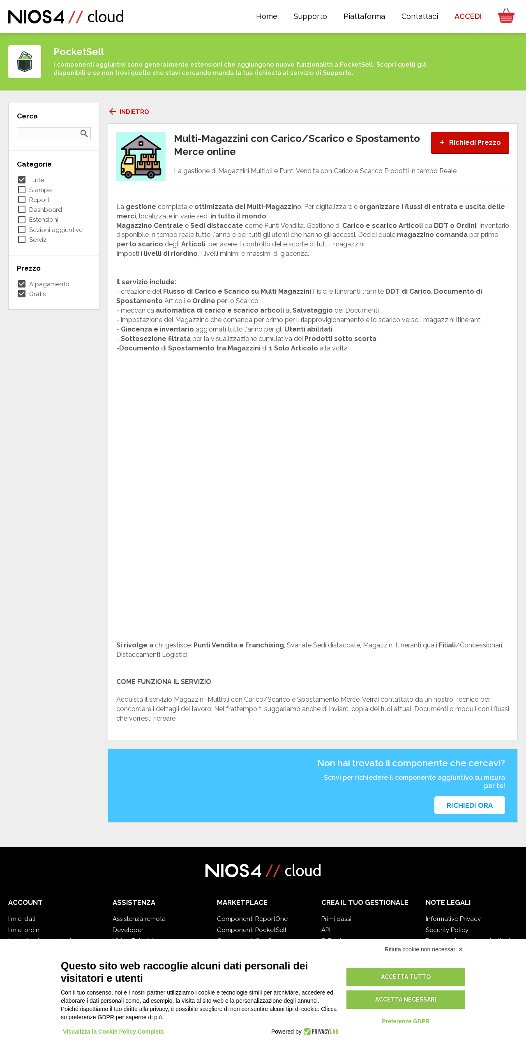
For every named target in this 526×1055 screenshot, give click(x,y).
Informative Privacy (453, 919)
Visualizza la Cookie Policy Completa (113, 1031)
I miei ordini (24, 930)
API (325, 930)
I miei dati (21, 919)
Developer (128, 930)
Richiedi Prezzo (470, 142)
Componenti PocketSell (251, 930)
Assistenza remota (139, 919)
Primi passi (336, 919)
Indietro (128, 111)
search (84, 134)
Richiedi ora (470, 805)
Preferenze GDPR (405, 1021)
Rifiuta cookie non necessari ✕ (424, 949)
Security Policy (447, 930)
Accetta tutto (406, 977)
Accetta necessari (405, 999)
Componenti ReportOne (252, 919)
